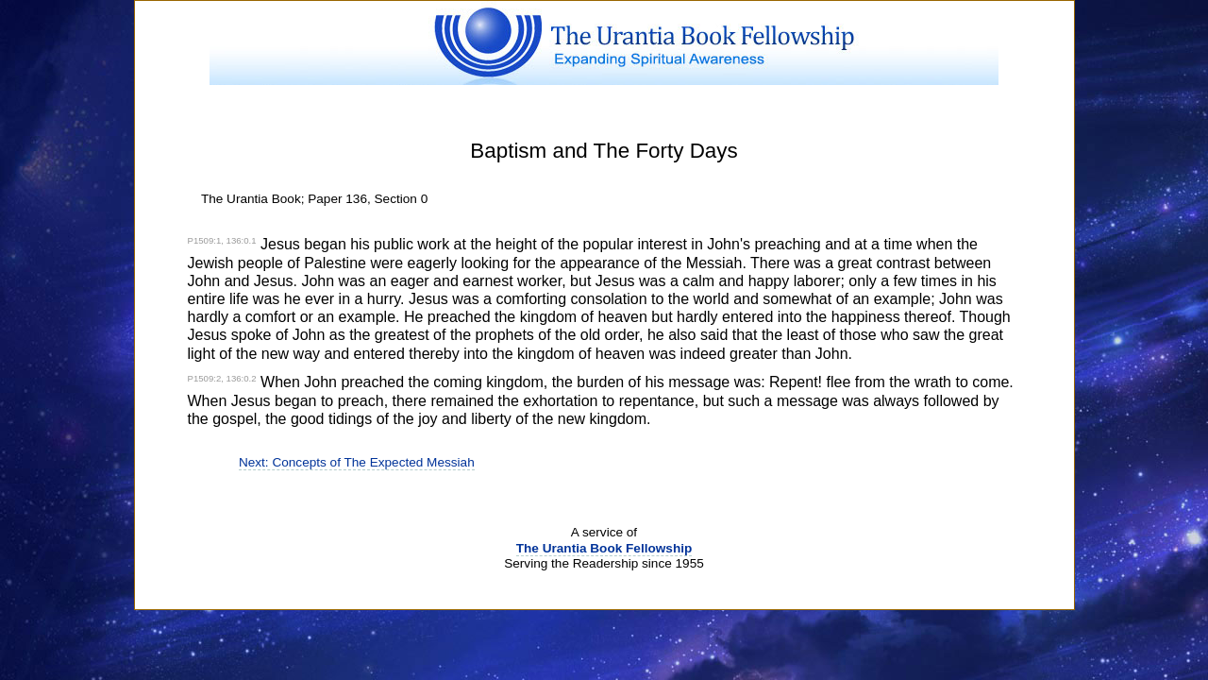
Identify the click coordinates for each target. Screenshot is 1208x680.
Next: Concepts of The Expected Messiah (357, 462)
